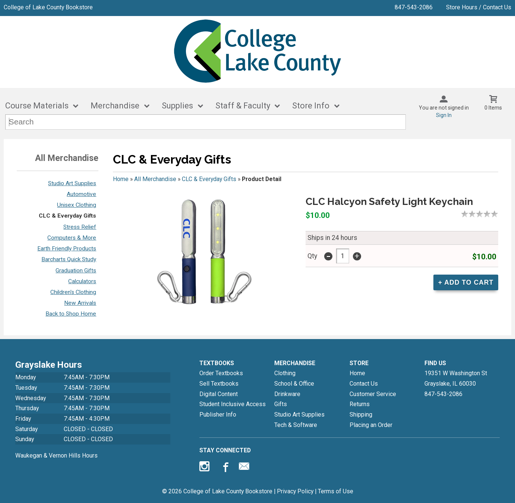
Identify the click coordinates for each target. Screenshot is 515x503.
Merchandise (115, 105)
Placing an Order (371, 424)
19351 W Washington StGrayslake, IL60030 (455, 378)
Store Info (310, 105)
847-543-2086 (414, 7)
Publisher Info (217, 414)
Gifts (280, 404)
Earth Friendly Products (66, 248)
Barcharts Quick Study (68, 259)
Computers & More (71, 237)
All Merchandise (155, 179)
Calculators (82, 281)
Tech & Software (295, 424)
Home (121, 179)
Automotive (81, 194)
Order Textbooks (221, 373)
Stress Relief (79, 227)
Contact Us (364, 383)
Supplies (177, 105)
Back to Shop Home (70, 313)
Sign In (444, 115)
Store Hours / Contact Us (478, 7)
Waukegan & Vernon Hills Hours (56, 455)
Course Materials (37, 105)
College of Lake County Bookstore (48, 7)
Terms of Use (335, 491)
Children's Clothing (73, 292)
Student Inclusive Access (232, 404)
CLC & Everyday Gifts (67, 215)
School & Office (294, 383)
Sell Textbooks (218, 383)
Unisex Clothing (76, 205)
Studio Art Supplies (72, 183)
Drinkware (287, 394)
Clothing (285, 373)
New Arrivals (80, 303)
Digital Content (218, 394)
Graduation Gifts (76, 270)
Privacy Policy (295, 491)
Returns (360, 404)
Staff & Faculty (242, 105)
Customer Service (373, 394)
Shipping (361, 414)
